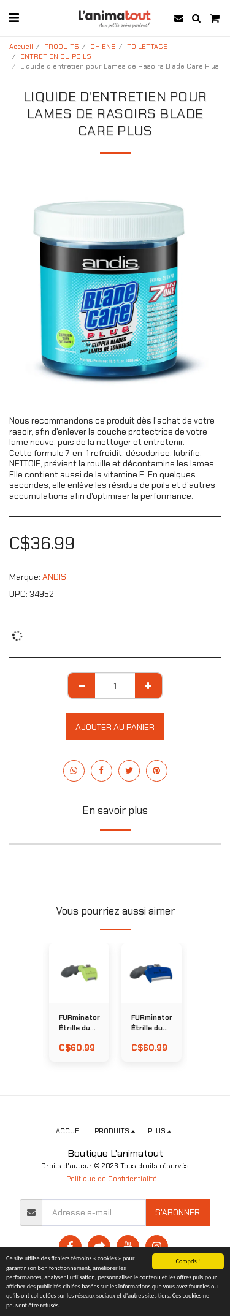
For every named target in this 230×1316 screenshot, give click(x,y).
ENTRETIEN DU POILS (55, 56)
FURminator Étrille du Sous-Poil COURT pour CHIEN (151, 1023)
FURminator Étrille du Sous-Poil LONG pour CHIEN (79, 1023)
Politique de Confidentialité (111, 1178)
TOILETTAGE (147, 46)
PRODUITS (61, 46)
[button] (13, 18)
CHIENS (103, 46)
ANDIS (54, 576)
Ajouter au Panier (115, 726)
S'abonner (177, 1212)
